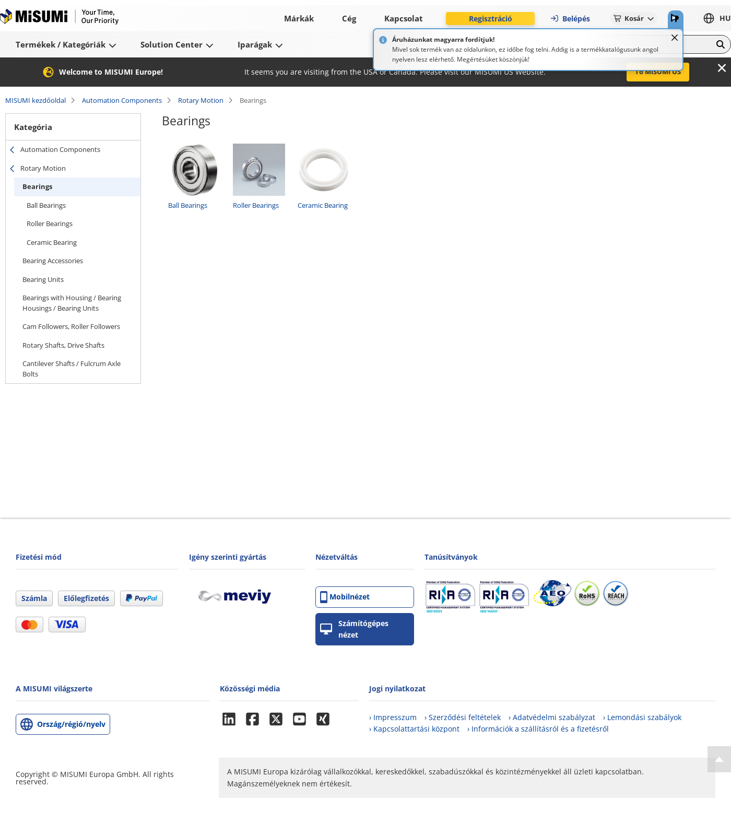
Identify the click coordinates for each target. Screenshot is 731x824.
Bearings (37, 186)
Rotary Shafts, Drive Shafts (63, 345)
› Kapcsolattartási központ (414, 729)
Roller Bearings (50, 223)
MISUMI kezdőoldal (35, 100)
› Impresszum (393, 717)
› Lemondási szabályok (642, 717)
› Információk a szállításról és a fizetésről (538, 729)
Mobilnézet (345, 597)
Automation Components (122, 100)
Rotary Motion (200, 100)
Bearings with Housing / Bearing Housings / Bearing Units (71, 303)
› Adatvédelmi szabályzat (552, 717)
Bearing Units (43, 279)
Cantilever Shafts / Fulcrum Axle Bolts (71, 369)
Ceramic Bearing (52, 242)
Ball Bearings (46, 205)
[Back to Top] (719, 759)
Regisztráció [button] (490, 18)
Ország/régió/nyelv (71, 724)
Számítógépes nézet (354, 629)
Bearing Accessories (52, 260)
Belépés (570, 18)
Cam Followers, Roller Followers (71, 326)
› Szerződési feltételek (463, 717)
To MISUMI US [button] (658, 71)
